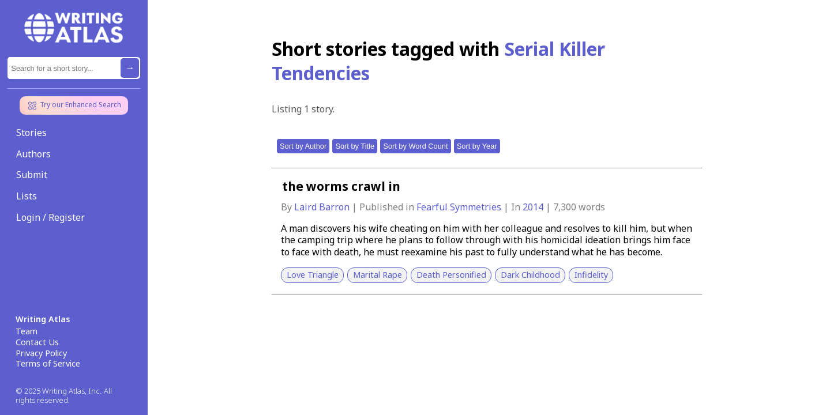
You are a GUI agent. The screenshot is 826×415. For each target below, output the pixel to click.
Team (26, 331)
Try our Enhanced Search (74, 105)
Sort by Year (477, 146)
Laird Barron (323, 207)
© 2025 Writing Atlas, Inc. (59, 391)
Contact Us (37, 342)
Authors (33, 154)
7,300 (564, 207)
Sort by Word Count (415, 146)
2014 (534, 207)
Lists (26, 196)
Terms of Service (48, 364)
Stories (31, 132)
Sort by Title (354, 146)
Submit (31, 174)
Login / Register (50, 217)
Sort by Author (303, 146)
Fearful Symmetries (460, 207)
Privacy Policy (41, 353)
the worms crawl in (341, 186)
